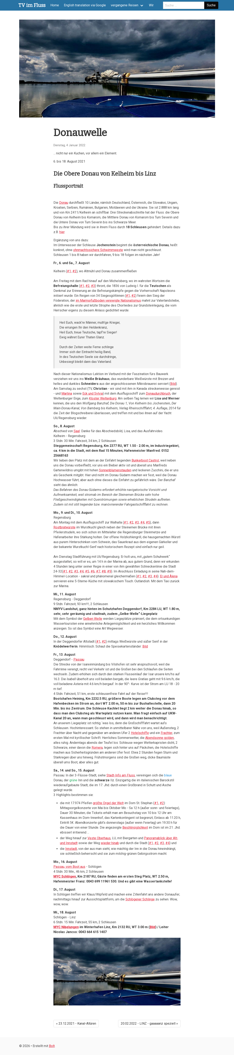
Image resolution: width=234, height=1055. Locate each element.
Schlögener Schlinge (140, 899)
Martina (66, 393)
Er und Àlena (168, 576)
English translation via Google (85, 5)
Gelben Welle (92, 619)
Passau (78, 659)
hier (61, 232)
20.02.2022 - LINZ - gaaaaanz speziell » (149, 1023)
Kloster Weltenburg (102, 398)
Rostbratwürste (64, 527)
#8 (104, 571)
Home (54, 5)
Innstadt (71, 849)
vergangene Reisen (124, 5)
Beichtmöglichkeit (135, 827)
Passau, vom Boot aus (69, 867)
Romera (97, 747)
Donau (63, 203)
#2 (74, 271)
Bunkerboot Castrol (145, 460)
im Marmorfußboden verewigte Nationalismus (108, 300)
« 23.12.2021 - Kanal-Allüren (76, 1023)
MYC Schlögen (64, 876)
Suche (211, 5)
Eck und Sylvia (92, 393)
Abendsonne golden (159, 738)
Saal (77, 431)
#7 (98, 571)
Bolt (52, 1046)
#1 (69, 271)
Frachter (166, 733)
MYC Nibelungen (66, 927)
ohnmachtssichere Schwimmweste (98, 250)
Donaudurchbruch (158, 393)
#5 (148, 522)
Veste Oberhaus (99, 838)
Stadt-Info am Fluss (120, 775)
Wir (151, 5)
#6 (93, 571)
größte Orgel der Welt (108, 803)
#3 (93, 286)
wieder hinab (110, 843)
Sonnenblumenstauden (115, 470)
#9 (109, 571)
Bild (173, 384)
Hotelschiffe (140, 733)
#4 (142, 522)
